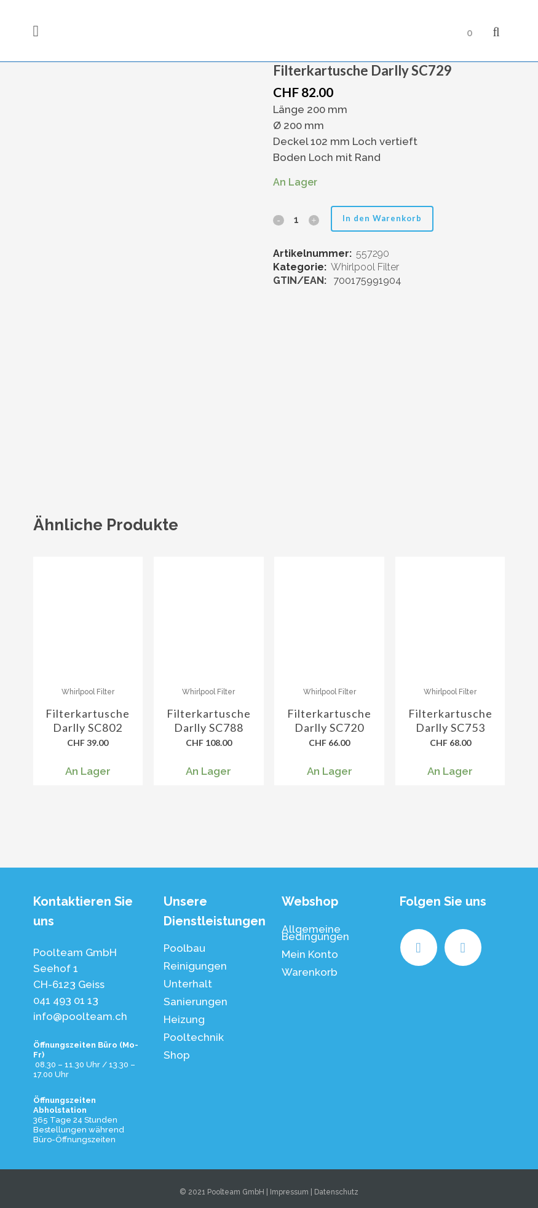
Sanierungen (195, 1001)
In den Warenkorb (385, 218)
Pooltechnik (194, 1037)
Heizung (184, 1019)
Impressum (289, 1192)
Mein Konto (310, 954)
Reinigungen (195, 966)
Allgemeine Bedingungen (315, 932)
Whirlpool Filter (365, 267)
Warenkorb (310, 972)
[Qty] (296, 219)
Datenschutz (336, 1192)
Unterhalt (188, 983)
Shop (177, 1055)
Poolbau (184, 948)
